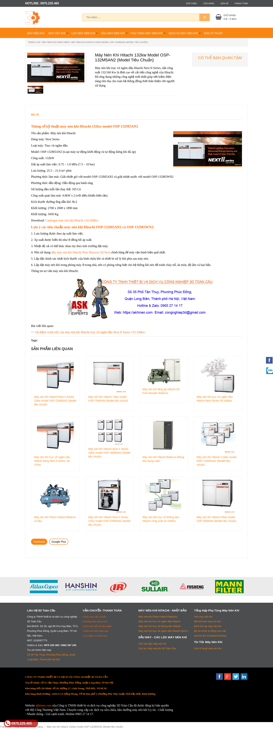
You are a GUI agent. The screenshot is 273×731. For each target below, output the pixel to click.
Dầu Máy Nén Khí (113, 33)
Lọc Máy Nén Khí (83, 33)
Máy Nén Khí (35, 33)
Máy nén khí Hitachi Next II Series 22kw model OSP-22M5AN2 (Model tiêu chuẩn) (55, 400)
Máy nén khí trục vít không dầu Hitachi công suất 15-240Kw (160, 519)
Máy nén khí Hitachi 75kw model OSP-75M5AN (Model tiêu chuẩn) (108, 398)
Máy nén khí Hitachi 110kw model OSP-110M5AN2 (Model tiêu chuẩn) (216, 461)
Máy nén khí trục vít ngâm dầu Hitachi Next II (163, 631)
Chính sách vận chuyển (94, 616)
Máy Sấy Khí (57, 33)
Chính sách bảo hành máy (96, 631)
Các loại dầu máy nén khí (152, 643)
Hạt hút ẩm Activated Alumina (210, 635)
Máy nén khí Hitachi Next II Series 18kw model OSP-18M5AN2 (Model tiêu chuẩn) (109, 452)
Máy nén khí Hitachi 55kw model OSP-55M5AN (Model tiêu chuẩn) (216, 519)
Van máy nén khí (203, 616)
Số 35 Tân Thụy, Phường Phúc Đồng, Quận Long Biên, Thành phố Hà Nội (51, 657)
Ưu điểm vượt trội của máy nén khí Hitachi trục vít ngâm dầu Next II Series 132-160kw (90, 332)
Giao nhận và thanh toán (95, 635)
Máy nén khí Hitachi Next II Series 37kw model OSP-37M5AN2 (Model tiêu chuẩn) (109, 521)
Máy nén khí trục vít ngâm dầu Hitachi (159, 621)
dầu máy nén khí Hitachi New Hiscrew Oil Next (80, 252)
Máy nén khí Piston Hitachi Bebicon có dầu (55, 519)
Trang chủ (34, 42)
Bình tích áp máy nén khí (208, 626)
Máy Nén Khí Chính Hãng (56, 42)
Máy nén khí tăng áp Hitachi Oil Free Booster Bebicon (161, 391)
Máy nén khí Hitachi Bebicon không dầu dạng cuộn (163, 459)
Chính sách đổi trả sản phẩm (97, 626)
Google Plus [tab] (58, 541)
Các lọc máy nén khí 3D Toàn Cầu (157, 648)
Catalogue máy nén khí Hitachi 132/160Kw (71, 220)
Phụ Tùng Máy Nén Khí (147, 33)
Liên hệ (224, 3)
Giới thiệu (191, 3)
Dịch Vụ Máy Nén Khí (183, 33)
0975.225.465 (18, 723)
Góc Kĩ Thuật (213, 33)
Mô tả (35, 114)
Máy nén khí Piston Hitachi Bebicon (157, 616)
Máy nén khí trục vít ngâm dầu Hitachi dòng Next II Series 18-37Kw (52, 461)
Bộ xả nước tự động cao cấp (210, 631)
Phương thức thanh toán (95, 621)
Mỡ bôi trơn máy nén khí (207, 621)
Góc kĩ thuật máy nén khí (208, 648)
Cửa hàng (208, 3)
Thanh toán (241, 3)
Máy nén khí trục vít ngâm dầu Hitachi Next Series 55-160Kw (215, 398)
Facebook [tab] (39, 541)
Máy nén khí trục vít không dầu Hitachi (159, 626)
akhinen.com (43, 705)
